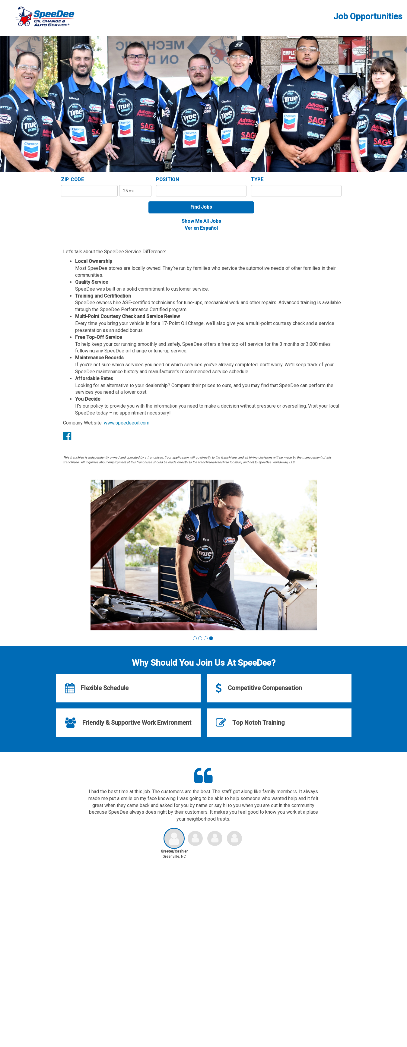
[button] (195, 638)
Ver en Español (201, 228)
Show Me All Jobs (201, 221)
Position (167, 179)
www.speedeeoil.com (126, 423)
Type (257, 179)
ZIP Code (72, 179)
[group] (204, 555)
